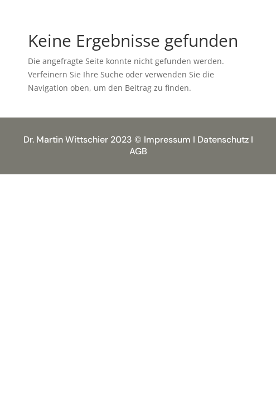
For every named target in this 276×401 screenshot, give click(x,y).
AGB (138, 151)
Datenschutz (223, 139)
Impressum (167, 139)
